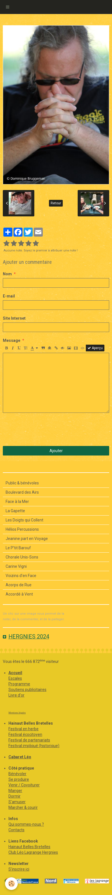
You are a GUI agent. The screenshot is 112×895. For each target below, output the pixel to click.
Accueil (15, 672)
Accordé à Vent (19, 594)
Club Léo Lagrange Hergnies (33, 852)
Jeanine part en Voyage (27, 538)
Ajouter (56, 450)
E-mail (9, 296)
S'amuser (17, 802)
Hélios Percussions (22, 529)
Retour (56, 203)
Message (11, 340)
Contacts (16, 830)
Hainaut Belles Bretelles (29, 846)
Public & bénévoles (22, 483)
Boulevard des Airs (22, 492)
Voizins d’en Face (21, 575)
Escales (15, 678)
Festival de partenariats (29, 740)
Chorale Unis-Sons (22, 557)
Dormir (14, 796)
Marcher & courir (23, 807)
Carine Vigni (16, 566)
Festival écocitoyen (25, 734)
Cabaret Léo (19, 757)
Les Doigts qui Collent (24, 520)
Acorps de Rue (19, 585)
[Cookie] (11, 883)
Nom (7, 274)
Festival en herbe (23, 729)
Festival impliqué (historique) (33, 745)
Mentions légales (17, 712)
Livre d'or (16, 695)
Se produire (18, 779)
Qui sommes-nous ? (26, 824)
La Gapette (15, 511)
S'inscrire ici (18, 869)
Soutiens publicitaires (27, 689)
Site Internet (14, 318)
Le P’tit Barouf (18, 548)
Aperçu (95, 348)
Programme (19, 684)
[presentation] (45, 429)
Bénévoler (17, 774)
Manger (15, 790)
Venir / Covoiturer (24, 785)
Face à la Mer (17, 501)
